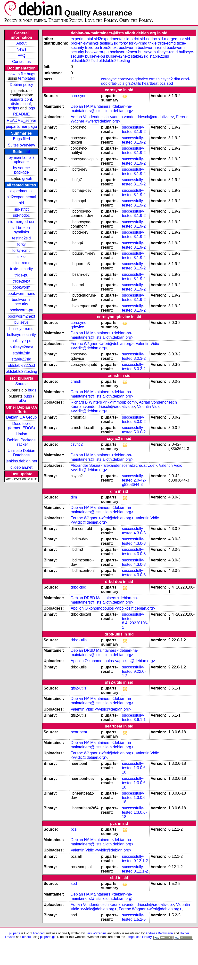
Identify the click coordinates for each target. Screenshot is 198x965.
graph (27, 178)
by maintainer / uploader (21, 159)
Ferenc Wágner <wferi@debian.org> (102, 344)
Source (21, 384)
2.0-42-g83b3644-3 (134, 482)
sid (27, 152)
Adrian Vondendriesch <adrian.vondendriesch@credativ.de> (122, 117)
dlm (177, 79)
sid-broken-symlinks (21, 230)
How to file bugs (21, 74)
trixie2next (21, 281)
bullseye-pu (21, 341)
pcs (163, 83)
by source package (21, 170)
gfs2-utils (133, 83)
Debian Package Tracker (21, 442)
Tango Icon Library (139, 937)
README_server (21, 120)
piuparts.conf (21, 99)
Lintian (21, 434)
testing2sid (21, 238)
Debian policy (21, 85)
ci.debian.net (21, 467)
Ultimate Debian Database (21, 453)
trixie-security (21, 269)
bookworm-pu (21, 310)
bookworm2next (21, 316)
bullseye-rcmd (21, 329)
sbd (170, 83)
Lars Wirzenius (96, 933)
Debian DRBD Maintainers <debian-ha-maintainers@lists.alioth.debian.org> (104, 600)
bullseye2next (21, 347)
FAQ (21, 56)
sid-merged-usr (21, 222)
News (21, 49)
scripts (13, 108)
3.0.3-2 (140, 358)
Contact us (21, 62)
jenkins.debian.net (21, 461)
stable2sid (21, 353)
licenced (39, 933)
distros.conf (21, 104)
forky (21, 244)
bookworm (21, 287)
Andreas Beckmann (159, 933)
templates (26, 78)
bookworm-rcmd (21, 293)
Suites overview (21, 145)
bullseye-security (21, 335)
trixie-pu (21, 275)
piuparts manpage (21, 126)
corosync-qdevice (133, 79)
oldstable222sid (21, 365)
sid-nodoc (21, 215)
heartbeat (150, 83)
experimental (21, 191)
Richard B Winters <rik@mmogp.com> (104, 402)
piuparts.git (47, 937)
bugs (32, 390)
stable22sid (21, 359)
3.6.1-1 (140, 720)
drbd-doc (78, 587)
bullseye (21, 322)
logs (31, 108)
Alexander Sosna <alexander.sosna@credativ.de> (114, 465)
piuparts (14, 933)
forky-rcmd (21, 250)
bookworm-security (21, 302)
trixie (21, 256)
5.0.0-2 (140, 422)
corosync (109, 79)
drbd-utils (116, 83)
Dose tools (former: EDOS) (21, 425)
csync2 (167, 79)
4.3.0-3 (140, 533)
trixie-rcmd (21, 263)
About (21, 43)
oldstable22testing (21, 371)
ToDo (21, 400)
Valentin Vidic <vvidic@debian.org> (101, 709)
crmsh (154, 79)
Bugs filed (21, 139)
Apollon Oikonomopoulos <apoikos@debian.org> (113, 608)
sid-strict (21, 209)
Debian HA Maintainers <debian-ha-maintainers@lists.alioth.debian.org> (102, 108)
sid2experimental (21, 197)
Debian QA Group (21, 417)
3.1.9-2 (140, 132)
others (26, 937)
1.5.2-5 (140, 919)
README (21, 114)
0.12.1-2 (141, 861)
